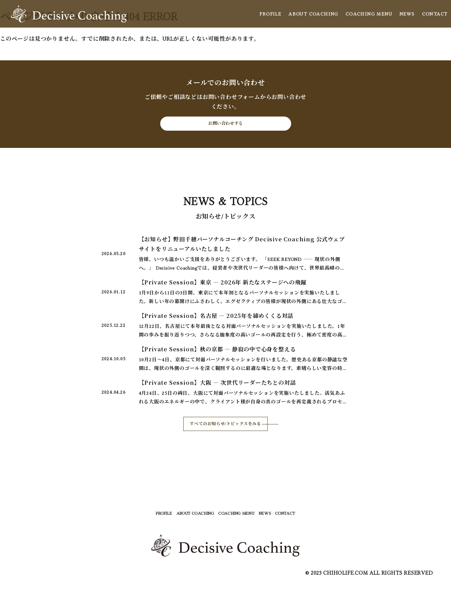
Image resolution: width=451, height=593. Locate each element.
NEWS (407, 14)
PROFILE (270, 14)
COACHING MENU (369, 14)
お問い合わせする (225, 127)
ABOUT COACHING (313, 14)
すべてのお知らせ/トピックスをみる (225, 431)
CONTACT (435, 14)
